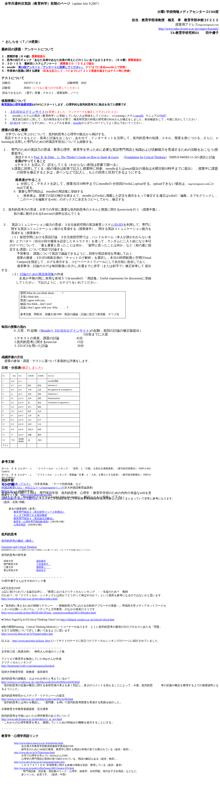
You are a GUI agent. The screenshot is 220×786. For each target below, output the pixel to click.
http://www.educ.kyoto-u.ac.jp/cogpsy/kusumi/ (188, 28)
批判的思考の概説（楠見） (17, 540)
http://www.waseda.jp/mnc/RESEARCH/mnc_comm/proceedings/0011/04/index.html (48, 612)
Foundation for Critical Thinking (145, 157)
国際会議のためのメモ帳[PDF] (20, 498)
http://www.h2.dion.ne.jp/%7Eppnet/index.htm (27, 633)
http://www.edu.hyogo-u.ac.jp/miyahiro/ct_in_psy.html (31, 719)
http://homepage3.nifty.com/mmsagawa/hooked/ (27, 665)
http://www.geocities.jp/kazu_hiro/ (31, 640)
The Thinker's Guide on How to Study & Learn (90, 157)
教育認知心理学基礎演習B (17, 104)
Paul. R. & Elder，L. (47, 157)
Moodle (46, 330)
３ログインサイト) (28, 112)
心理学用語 (20, 524)
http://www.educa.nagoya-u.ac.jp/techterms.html (38, 743)
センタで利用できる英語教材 (30, 515)
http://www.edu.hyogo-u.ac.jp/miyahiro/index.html (29, 598)
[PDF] (162, 115)
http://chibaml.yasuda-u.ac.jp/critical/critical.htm (87, 619)
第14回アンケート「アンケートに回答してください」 (51, 67)
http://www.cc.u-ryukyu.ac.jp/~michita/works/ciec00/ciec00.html (37, 699)
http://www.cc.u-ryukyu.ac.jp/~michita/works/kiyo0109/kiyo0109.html (40, 682)
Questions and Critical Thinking (19, 547)
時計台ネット (9, 491)
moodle (139, 115)
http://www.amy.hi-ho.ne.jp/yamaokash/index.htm (39, 762)
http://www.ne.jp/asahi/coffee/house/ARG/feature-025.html (44, 768)
